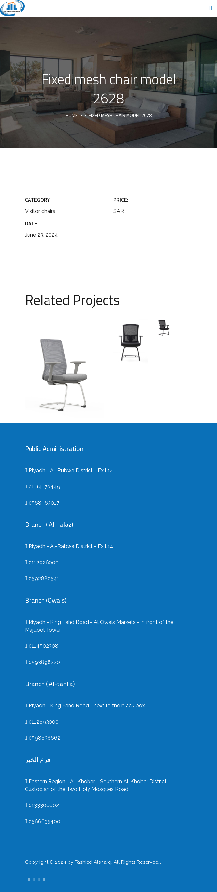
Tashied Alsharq (93, 862)
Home (72, 115)
